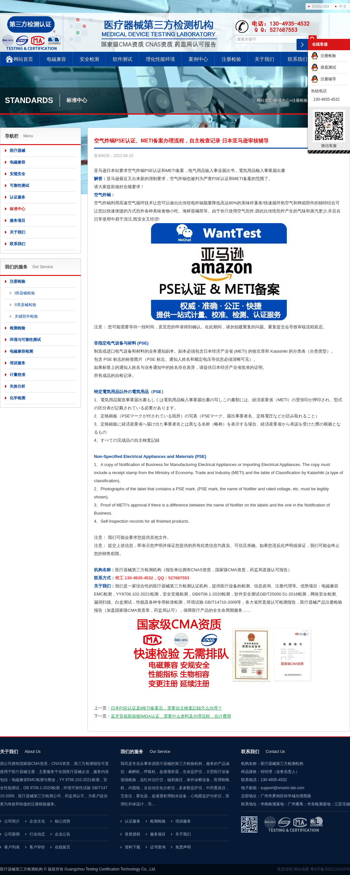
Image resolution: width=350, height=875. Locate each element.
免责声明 (183, 847)
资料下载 (132, 847)
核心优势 (62, 821)
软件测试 (122, 59)
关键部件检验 (26, 316)
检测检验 (17, 328)
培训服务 (17, 363)
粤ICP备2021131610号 (330, 869)
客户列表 (12, 847)
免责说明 (285, 869)
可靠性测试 (19, 185)
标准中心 (282, 100)
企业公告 (62, 834)
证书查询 (158, 847)
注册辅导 (323, 79)
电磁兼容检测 (21, 351)
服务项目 (17, 220)
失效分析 (17, 386)
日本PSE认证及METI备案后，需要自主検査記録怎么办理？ (166, 708)
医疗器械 (17, 150)
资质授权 (132, 834)
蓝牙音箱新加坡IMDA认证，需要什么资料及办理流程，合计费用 (171, 716)
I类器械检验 (25, 293)
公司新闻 (12, 834)
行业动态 (37, 834)
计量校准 (17, 374)
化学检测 (17, 398)
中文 (343, 6)
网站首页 (23, 59)
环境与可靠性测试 (25, 339)
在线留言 (62, 847)
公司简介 (12, 821)
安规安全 (17, 174)
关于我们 (264, 59)
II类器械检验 (25, 304)
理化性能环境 (160, 59)
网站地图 (301, 869)
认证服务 (17, 197)
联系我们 (297, 59)
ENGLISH (320, 6)
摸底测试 (323, 67)
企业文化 (37, 821)
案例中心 (198, 59)
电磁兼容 (56, 59)
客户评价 (37, 847)
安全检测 (89, 59)
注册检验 (231, 59)
